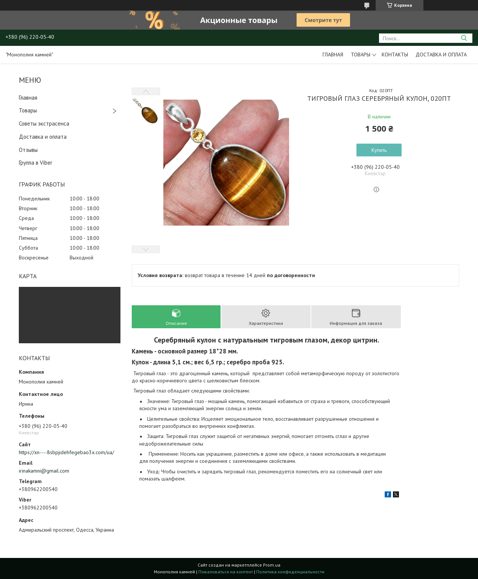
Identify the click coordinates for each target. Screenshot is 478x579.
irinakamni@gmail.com (44, 470)
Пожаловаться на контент (225, 571)
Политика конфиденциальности (290, 571)
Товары (360, 54)
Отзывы (28, 149)
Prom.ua (271, 565)
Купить (379, 150)
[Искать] (463, 38)
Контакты (395, 54)
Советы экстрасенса (44, 123)
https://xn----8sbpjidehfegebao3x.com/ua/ (66, 452)
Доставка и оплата (441, 54)
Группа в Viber (35, 162)
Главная (333, 54)
